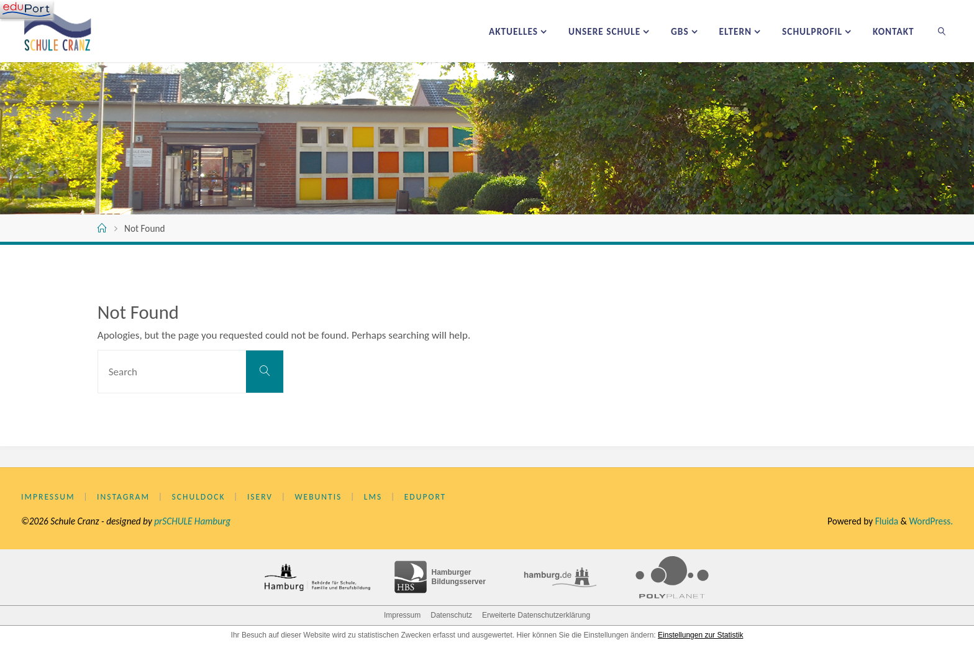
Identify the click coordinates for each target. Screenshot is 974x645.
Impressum (48, 497)
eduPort (425, 497)
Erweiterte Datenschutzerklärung (536, 615)
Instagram (123, 497)
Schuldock (198, 497)
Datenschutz (451, 615)
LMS (373, 497)
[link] (942, 31)
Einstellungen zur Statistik (700, 635)
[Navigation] (26, 9)
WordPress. (931, 521)
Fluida (885, 521)
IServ (260, 497)
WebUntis (318, 497)
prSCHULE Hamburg (192, 521)
